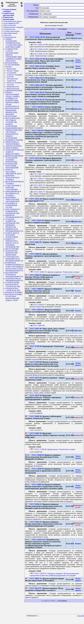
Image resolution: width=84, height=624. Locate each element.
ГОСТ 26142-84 (34, 158)
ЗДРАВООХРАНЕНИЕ (13, 90)
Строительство (9, 29)
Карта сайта (80, 615)
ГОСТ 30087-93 (34, 578)
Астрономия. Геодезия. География (14, 74)
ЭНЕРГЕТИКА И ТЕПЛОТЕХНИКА (12, 143)
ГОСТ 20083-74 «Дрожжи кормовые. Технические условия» (56, 272)
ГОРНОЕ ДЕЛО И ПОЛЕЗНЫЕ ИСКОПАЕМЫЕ (12, 235)
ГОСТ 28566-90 (37, 469)
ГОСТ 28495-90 (34, 433)
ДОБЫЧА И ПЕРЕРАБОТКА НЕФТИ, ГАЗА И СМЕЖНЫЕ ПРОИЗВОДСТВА (12, 243)
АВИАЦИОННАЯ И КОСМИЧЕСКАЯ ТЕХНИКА (13, 193)
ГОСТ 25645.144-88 (39, 45)
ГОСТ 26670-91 (37, 310)
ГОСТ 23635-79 (38, 185)
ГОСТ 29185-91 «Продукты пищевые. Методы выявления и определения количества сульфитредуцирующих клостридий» (54, 574)
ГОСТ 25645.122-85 (39, 54)
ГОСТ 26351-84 (34, 199)
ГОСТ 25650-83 (37, 107)
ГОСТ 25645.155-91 (36, 78)
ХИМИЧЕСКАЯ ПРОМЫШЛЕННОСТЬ (14, 230)
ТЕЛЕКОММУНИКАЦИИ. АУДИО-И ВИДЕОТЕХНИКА (14, 152)
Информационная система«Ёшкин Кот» (12, 4)
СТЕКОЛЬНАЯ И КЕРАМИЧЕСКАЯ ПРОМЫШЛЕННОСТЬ (14, 259)
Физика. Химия (12, 71)
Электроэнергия (10, 37)
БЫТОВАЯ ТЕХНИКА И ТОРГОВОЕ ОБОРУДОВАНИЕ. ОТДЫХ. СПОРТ (14, 297)
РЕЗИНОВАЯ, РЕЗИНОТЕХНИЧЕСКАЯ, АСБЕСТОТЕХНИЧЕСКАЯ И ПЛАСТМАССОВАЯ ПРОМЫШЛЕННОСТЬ (14, 267)
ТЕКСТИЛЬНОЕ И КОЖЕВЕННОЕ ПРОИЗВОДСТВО (12, 211)
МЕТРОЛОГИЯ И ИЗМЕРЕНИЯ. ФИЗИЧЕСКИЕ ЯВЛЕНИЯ (12, 111)
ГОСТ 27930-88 (34, 362)
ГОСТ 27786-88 (34, 346)
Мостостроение (10, 25)
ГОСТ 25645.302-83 (36, 100)
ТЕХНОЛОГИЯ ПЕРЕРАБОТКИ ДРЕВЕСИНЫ (11, 253)
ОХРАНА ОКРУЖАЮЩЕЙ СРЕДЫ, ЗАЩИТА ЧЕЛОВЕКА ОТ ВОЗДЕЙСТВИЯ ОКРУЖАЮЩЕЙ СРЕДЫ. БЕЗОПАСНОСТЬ (12, 99)
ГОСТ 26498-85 (34, 254)
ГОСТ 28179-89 (34, 378)
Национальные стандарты (13, 27)
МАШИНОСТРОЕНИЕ (14, 140)
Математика (11, 69)
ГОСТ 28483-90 (34, 416)
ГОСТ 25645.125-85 (39, 49)
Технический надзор (11, 31)
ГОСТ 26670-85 (38, 325)
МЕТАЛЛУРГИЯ (11, 249)
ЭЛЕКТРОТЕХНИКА (13, 146)
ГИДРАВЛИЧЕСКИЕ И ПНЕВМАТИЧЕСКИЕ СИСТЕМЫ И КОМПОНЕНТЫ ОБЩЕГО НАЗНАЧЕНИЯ (14, 133)
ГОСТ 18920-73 (38, 179)
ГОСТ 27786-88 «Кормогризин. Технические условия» (54, 449)
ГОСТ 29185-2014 (38, 540)
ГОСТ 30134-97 (34, 588)
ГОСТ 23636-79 (38, 192)
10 (54, 29)
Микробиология (13, 87)
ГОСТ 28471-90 (34, 395)
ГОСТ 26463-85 (34, 242)
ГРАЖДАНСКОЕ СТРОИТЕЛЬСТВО (12, 289)
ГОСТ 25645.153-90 (36, 59)
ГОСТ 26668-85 (34, 275)
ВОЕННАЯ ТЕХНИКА (14, 292)
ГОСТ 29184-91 (34, 504)
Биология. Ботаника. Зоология (14, 84)
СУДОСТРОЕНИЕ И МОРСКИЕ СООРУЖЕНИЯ (13, 187)
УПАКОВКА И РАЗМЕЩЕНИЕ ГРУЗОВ (11, 205)
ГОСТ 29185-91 (34, 522)
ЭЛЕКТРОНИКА (11, 148)
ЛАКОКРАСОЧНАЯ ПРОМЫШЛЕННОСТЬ (14, 279)
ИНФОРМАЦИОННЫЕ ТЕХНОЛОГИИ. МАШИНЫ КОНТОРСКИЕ (14, 159)
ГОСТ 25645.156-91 (36, 85)
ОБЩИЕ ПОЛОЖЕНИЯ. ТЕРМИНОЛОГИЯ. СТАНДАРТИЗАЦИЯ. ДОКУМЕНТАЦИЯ (13, 43)
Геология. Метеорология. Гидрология (12, 79)
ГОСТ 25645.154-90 (36, 66)
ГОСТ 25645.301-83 (36, 92)
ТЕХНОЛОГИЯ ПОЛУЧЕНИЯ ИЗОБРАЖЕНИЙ (11, 166)
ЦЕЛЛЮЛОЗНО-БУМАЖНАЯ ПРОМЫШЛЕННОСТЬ (14, 275)
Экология (7, 35)
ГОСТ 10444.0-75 (38, 305)
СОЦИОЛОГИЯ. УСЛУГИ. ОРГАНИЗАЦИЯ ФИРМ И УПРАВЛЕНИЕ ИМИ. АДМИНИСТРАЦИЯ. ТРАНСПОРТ (13, 55)
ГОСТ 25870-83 (37, 131)
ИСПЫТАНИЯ (11, 116)
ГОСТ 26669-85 (37, 289)
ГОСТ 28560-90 (37, 455)
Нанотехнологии (13, 89)
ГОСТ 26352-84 (37, 220)
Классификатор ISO (11, 23)
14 (57, 29)
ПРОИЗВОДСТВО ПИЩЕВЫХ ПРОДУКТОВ (12, 225)
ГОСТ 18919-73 (38, 174)
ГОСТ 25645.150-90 (36, 37)
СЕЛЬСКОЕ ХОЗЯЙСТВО (10, 220)
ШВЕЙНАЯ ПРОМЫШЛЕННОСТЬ (14, 216)
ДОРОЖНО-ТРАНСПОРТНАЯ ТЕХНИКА (12, 178)
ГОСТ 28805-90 (37, 484)
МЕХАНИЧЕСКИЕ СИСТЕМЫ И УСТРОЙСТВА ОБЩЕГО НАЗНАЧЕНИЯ (12, 122)
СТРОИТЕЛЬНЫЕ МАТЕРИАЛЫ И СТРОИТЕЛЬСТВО (12, 284)
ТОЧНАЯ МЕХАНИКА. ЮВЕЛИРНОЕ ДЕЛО (13, 172)
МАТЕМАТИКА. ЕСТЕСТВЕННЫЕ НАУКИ (12, 65)
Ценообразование (10, 33)
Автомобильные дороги (13, 21)
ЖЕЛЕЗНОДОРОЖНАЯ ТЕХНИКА (14, 183)
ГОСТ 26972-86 (34, 329)
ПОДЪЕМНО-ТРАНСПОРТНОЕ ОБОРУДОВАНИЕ (12, 199)
